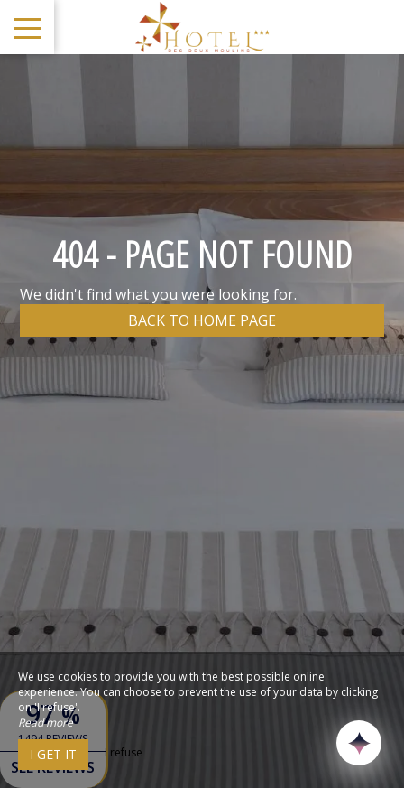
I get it (53, 754)
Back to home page (202, 320)
